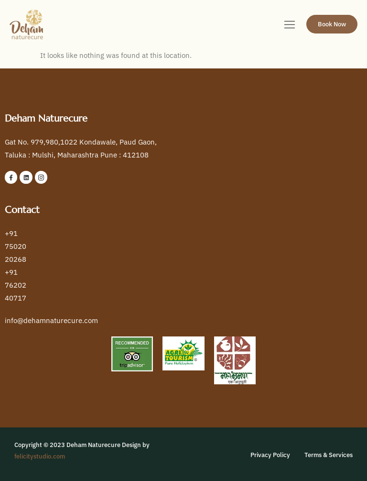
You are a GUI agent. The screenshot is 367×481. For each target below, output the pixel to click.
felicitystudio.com (39, 456)
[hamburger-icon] (289, 25)
